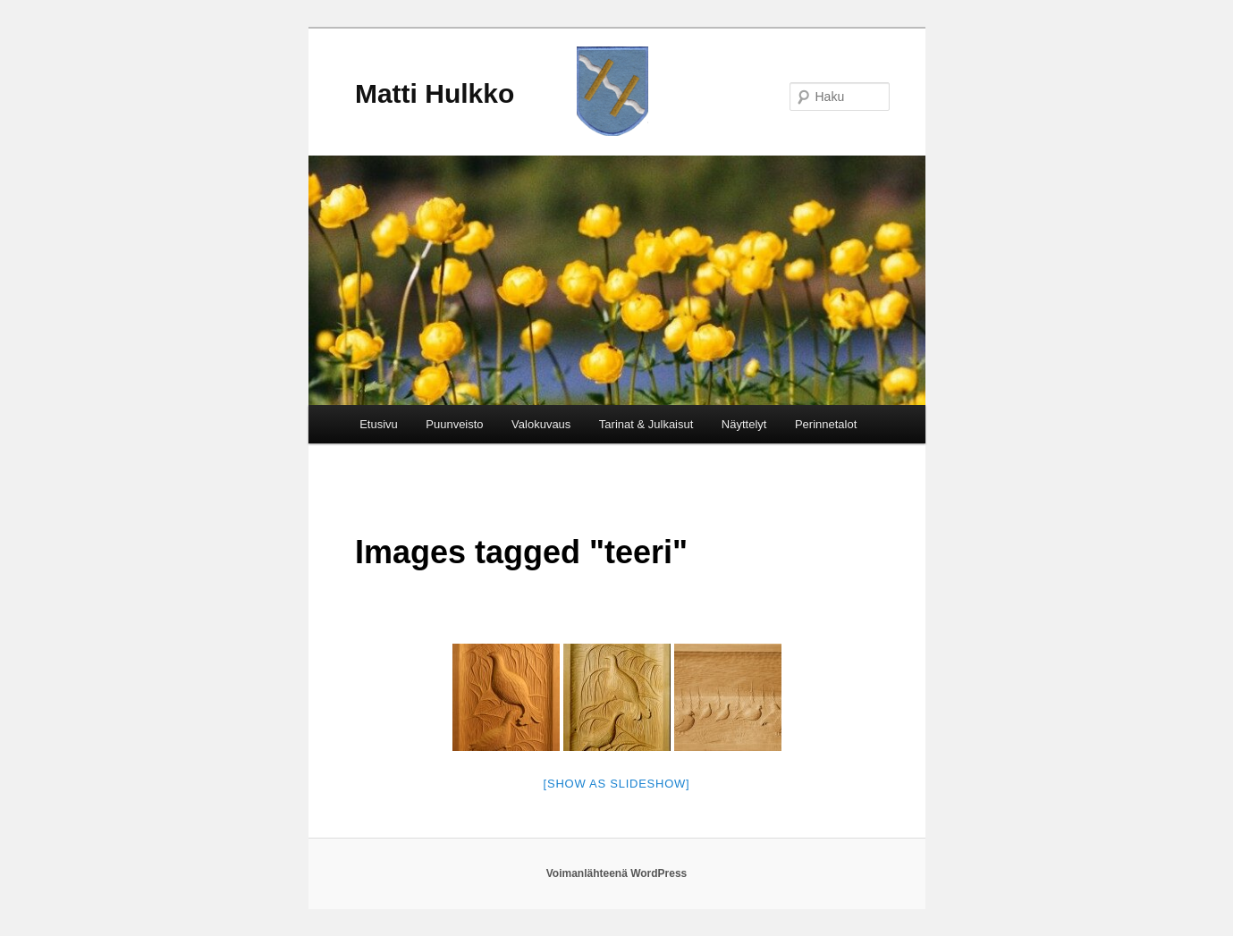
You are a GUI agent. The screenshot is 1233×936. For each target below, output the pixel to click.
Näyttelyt (744, 424)
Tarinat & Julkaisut (646, 424)
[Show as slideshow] (617, 783)
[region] (616, 280)
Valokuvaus (540, 424)
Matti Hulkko (434, 93)
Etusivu (378, 424)
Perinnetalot (826, 424)
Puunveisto (454, 424)
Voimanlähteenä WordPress (617, 873)
